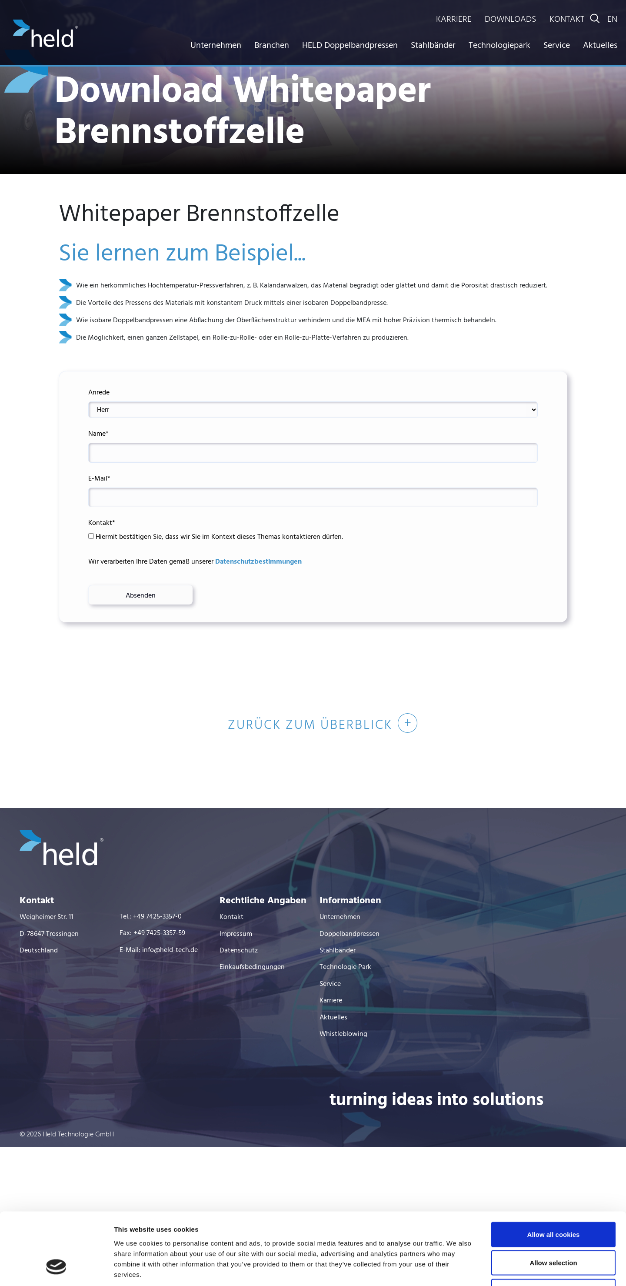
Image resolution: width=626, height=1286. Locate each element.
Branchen (271, 45)
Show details (456, 1269)
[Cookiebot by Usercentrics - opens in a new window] (56, 1269)
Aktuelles (600, 45)
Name (98, 434)
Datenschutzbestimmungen (257, 562)
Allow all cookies (553, 1172)
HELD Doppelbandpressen (350, 45)
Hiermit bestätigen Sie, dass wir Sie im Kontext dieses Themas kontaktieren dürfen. (215, 537)
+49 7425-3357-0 (157, 916)
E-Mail (99, 479)
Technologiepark (499, 45)
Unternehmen (215, 45)
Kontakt (101, 523)
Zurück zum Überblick (310, 725)
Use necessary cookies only (553, 1229)
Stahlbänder (433, 45)
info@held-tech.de (170, 950)
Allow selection (553, 1200)
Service (556, 45)
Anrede (99, 392)
